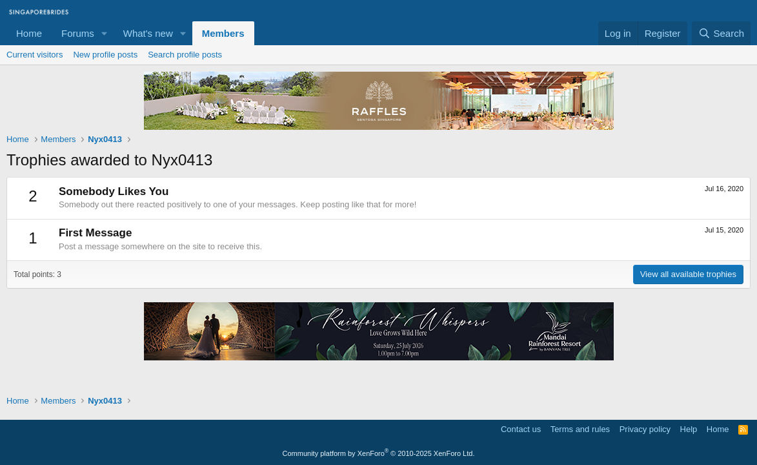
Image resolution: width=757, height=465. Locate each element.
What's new (148, 33)
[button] (105, 33)
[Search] (721, 33)
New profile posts (105, 54)
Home (29, 33)
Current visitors (34, 54)
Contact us (521, 429)
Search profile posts (185, 54)
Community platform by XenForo (379, 453)
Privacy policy (645, 429)
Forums (77, 33)
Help (689, 429)
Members (223, 33)
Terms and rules (580, 429)
